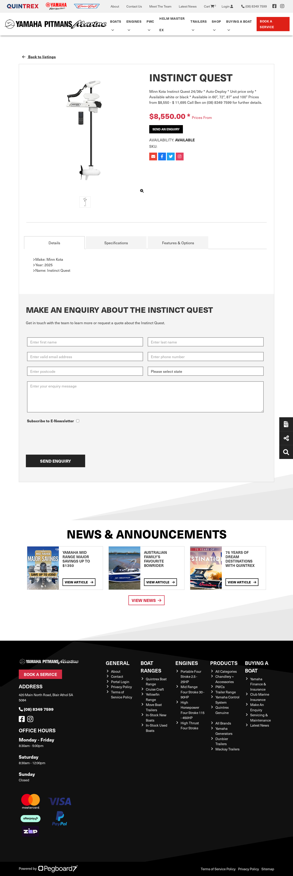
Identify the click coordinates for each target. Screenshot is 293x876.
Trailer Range (225, 692)
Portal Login (120, 681)
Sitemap (267, 868)
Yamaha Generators (223, 731)
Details (54, 242)
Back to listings (39, 56)
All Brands (223, 723)
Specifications (116, 242)
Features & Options (178, 242)
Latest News (188, 6)
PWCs (220, 686)
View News (146, 600)
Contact (117, 676)
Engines (134, 21)
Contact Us (134, 6)
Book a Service (267, 24)
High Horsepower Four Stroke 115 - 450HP (192, 710)
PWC (150, 21)
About (115, 6)
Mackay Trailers (227, 749)
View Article (79, 582)
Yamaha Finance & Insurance (258, 684)
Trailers (198, 21)
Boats (115, 21)
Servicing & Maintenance (260, 717)
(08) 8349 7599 (36, 709)
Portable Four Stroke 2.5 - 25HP (191, 676)
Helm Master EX (172, 24)
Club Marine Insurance (259, 697)
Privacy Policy (121, 686)
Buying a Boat (239, 21)
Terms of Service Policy (121, 694)
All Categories (226, 671)
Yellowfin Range (153, 697)
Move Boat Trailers (154, 707)
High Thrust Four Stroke (190, 725)
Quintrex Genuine (222, 710)
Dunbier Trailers (221, 741)
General (118, 662)
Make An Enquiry (257, 707)
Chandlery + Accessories (224, 679)
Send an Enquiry (166, 129)
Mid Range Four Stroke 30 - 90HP (192, 692)
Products (224, 662)
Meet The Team (160, 6)
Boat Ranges (151, 666)
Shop (216, 21)
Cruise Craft (155, 689)
